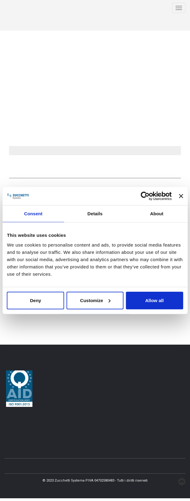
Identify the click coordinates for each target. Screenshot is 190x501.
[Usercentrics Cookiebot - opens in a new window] (145, 196)
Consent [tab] (33, 213)
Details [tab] (95, 213)
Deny (35, 300)
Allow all (154, 300)
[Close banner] (181, 196)
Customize (95, 300)
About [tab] (156, 213)
